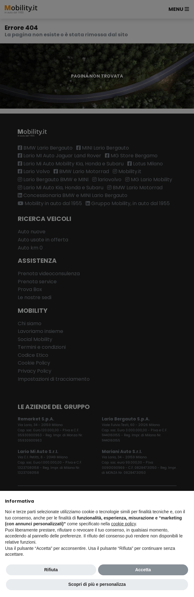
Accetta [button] (143, 569)
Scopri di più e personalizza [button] (96, 584)
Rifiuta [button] (51, 569)
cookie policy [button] (123, 523)
